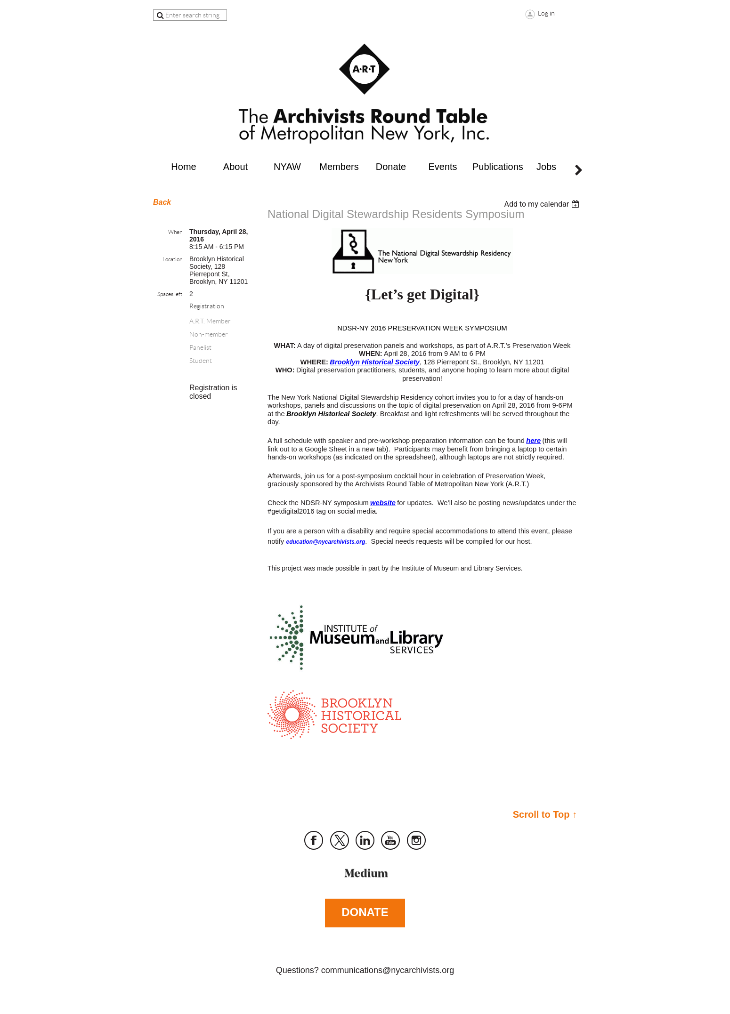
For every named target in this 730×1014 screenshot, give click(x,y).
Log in (546, 13)
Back (162, 202)
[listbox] (543, 204)
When (175, 232)
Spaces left (169, 294)
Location (172, 259)
